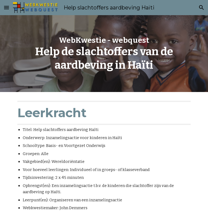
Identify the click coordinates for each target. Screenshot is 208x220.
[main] (104, 53)
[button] (6, 7)
